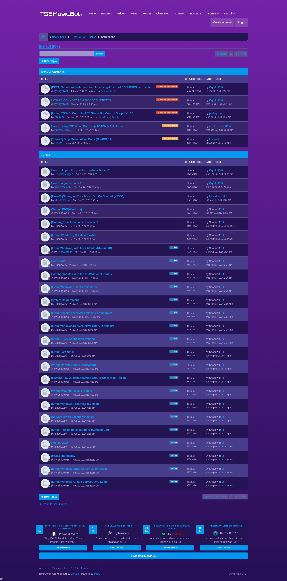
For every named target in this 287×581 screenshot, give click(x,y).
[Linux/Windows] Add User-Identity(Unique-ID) (81, 248)
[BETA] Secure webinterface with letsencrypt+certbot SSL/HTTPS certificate (101, 87)
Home (92, 13)
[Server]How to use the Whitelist (72, 416)
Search (229, 13)
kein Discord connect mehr (118, 526)
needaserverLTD (218, 126)
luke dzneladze (63, 187)
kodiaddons (215, 196)
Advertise (44, 568)
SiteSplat (74, 574)
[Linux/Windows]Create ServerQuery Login (79, 481)
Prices (121, 13)
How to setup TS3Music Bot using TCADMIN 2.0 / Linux (87, 126)
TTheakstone (64, 251)
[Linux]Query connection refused (73, 338)
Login (241, 22)
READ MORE (63, 547)
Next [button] (243, 54)
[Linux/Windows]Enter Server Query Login (79, 468)
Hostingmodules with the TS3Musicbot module (82, 274)
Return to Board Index (53, 504)
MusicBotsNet (62, 200)
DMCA (74, 568)
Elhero (58, 143)
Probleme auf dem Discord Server (225, 526)
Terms (84, 568)
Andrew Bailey (63, 130)
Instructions (49, 46)
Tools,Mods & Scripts (108, 117)
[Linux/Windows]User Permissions (74, 286)
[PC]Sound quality (63, 455)
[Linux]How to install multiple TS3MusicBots (80, 429)
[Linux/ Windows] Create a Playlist (73, 235)
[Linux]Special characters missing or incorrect (81, 312)
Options (208, 496)
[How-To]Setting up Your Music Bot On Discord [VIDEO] (87, 196)
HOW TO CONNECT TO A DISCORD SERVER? (81, 100)
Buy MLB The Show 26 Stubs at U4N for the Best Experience (65, 527)
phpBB (97, 574)
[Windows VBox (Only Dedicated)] (73, 364)
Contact (179, 13)
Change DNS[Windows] (66, 209)
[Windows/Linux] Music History (71, 390)
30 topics (221, 54)
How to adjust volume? (66, 183)
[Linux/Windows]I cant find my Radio (75, 403)
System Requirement (65, 299)
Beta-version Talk (109, 91)
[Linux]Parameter (62, 351)
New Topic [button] (49, 61)
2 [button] (236, 54)
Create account (222, 22)
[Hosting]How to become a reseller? (74, 222)
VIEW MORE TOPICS (143, 555)
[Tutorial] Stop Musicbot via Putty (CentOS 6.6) (82, 139)
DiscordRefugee (64, 174)
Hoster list (196, 13)
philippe (60, 117)
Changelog (162, 13)
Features (106, 13)
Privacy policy (60, 568)
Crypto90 (63, 91)
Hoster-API (58, 261)
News (134, 13)
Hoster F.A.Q (59, 442)
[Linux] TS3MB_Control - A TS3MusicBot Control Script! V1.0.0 (92, 113)
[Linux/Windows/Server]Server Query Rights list (82, 325)
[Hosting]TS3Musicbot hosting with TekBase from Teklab (88, 377)
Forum (147, 13)
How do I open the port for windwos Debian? (80, 170)
